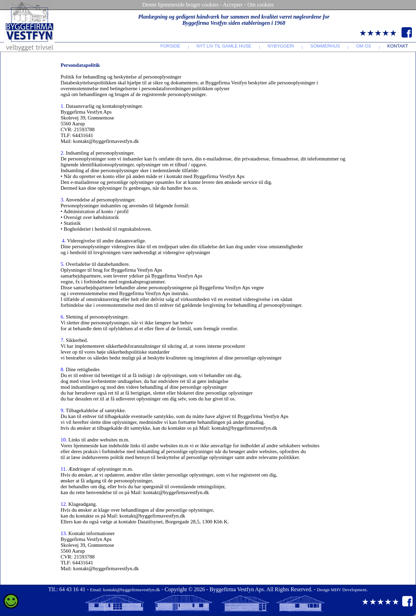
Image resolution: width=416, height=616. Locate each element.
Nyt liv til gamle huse (224, 46)
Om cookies (260, 5)
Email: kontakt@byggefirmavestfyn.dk (125, 589)
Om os (363, 46)
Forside (170, 46)
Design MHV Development (341, 589)
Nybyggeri (281, 46)
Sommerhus (325, 46)
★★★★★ (378, 33)
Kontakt (397, 46)
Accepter (233, 5)
